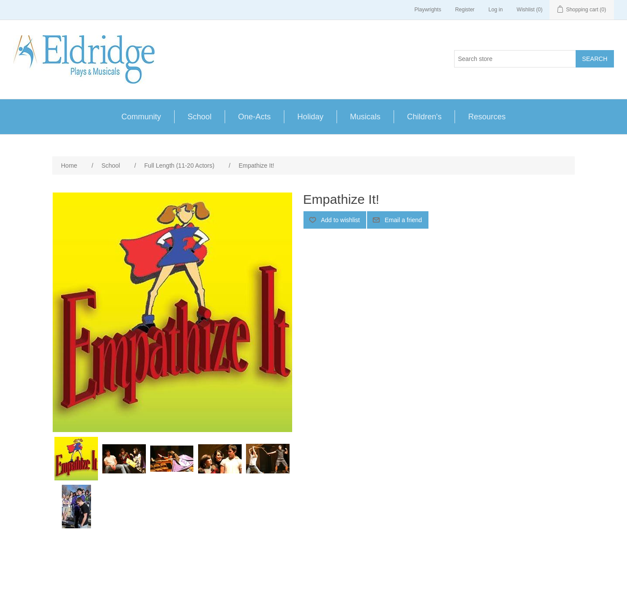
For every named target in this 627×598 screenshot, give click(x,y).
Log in (496, 10)
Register (465, 10)
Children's (424, 116)
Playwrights (428, 10)
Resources (487, 116)
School (200, 116)
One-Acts (254, 116)
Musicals (365, 116)
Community (141, 116)
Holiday (310, 116)
